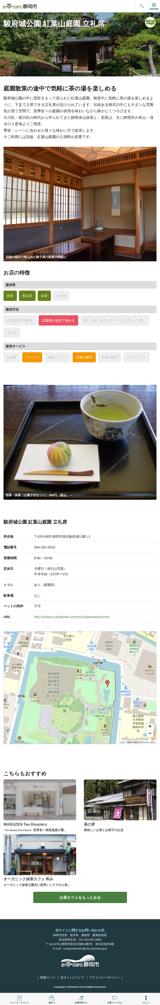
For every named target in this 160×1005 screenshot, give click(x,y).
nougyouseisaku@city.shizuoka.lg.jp (85, 948)
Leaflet (122, 742)
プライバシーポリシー (104, 977)
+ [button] (150, 726)
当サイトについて (72, 977)
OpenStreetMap (148, 742)
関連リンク (48, 977)
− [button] (150, 733)
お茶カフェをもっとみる (80, 897)
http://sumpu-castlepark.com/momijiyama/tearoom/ (72, 617)
